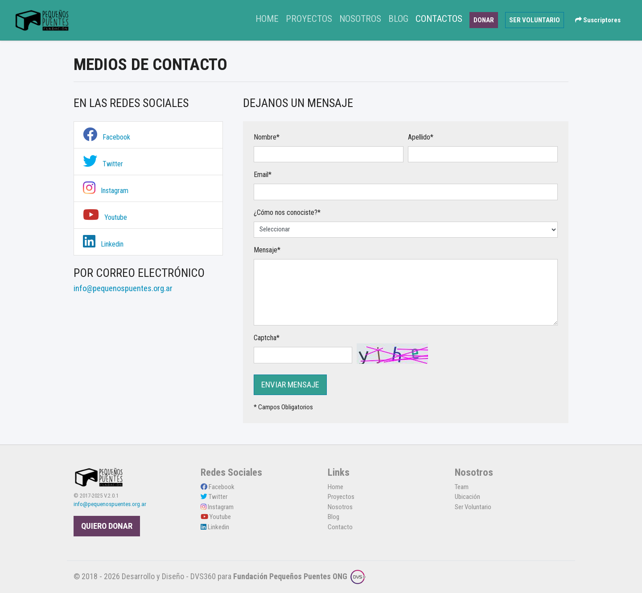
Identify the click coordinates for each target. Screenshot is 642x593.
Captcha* (267, 338)
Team (462, 487)
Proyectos (309, 18)
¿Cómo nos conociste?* (287, 212)
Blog (398, 18)
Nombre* (267, 137)
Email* (263, 174)
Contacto (340, 527)
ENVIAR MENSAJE (290, 385)
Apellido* (420, 137)
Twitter (103, 164)
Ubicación (467, 497)
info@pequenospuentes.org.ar (110, 504)
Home (268, 18)
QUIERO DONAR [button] (106, 526)
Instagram (105, 190)
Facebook (106, 137)
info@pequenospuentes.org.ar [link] (123, 288)
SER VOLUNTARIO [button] (534, 20)
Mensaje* (267, 250)
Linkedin (103, 244)
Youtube (105, 217)
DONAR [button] (483, 20)
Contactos (439, 18)
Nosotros (360, 18)
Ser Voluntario (473, 507)
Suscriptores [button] (598, 20)
